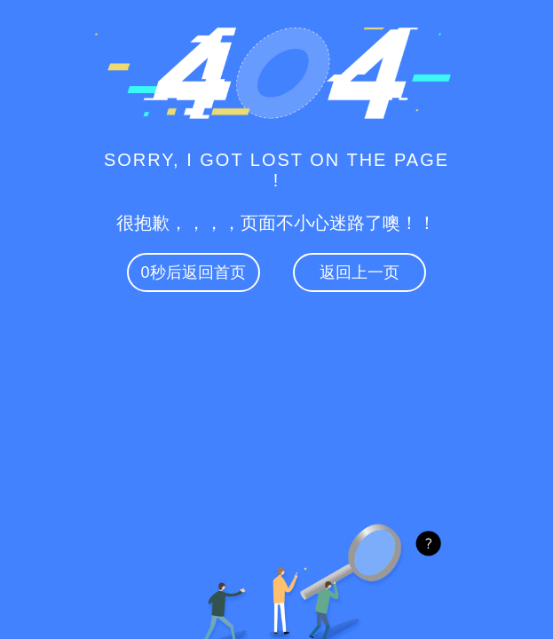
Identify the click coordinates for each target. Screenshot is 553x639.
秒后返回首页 (193, 272)
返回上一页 (359, 272)
